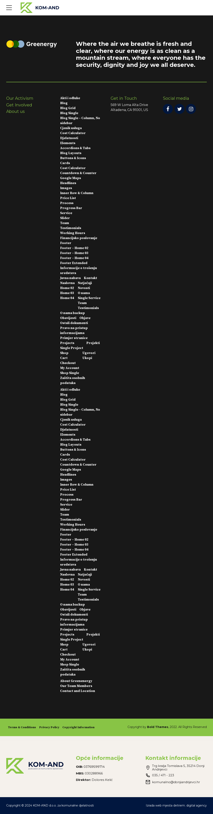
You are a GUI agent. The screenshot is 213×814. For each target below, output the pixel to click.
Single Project (71, 348)
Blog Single (69, 113)
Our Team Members (76, 686)
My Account (69, 368)
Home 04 (67, 298)
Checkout (68, 363)
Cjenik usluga (71, 128)
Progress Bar (71, 208)
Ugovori (88, 353)
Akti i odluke (70, 98)
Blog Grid (68, 108)
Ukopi (87, 358)
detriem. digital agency (190, 805)
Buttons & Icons (73, 158)
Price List (68, 198)
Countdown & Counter (78, 173)
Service (66, 213)
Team (64, 223)
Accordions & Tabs (75, 148)
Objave (84, 318)
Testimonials (70, 228)
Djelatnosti (69, 138)
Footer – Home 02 (74, 248)
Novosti (84, 288)
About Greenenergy (76, 681)
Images (66, 188)
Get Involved (19, 104)
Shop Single (69, 373)
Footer (65, 243)
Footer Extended (73, 263)
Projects (67, 343)
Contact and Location (77, 691)
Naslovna (67, 283)
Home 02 (67, 288)
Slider (65, 218)
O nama (84, 293)
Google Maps (70, 178)
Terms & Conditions (22, 727)
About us (15, 111)
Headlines (68, 183)
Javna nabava (70, 278)
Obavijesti (68, 318)
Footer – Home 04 (74, 258)
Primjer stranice (74, 338)
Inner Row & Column (76, 193)
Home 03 (67, 293)
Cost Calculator (73, 133)
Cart (64, 358)
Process (66, 203)
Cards (65, 163)
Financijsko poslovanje (78, 238)
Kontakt (90, 278)
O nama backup (72, 313)
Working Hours (72, 233)
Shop (64, 353)
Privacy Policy (49, 727)
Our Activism (19, 98)
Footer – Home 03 (74, 253)
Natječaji (85, 283)
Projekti (93, 343)
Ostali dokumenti (74, 323)
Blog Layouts (70, 153)
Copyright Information (78, 727)
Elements (67, 143)
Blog (64, 103)
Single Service (89, 298)
